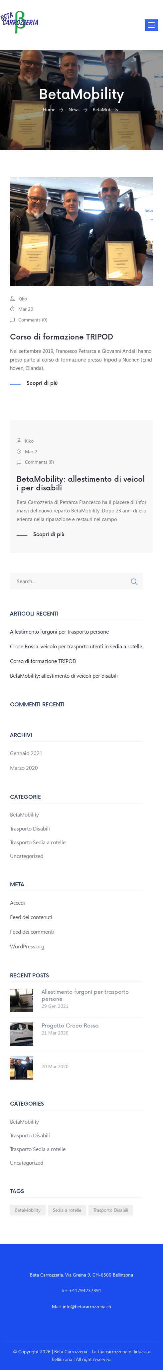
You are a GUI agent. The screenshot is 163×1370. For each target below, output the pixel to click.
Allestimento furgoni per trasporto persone (59, 631)
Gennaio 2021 (26, 752)
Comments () (32, 319)
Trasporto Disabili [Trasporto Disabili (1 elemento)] (110, 1210)
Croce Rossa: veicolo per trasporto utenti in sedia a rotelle (76, 646)
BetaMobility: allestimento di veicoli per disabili (81, 484)
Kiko (22, 298)
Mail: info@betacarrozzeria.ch (81, 1306)
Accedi (17, 902)
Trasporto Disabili (30, 828)
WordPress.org (27, 946)
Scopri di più (42, 383)
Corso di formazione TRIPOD (61, 337)
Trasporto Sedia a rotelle (38, 842)
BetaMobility (24, 814)
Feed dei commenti (32, 931)
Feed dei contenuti (31, 916)
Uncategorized (26, 855)
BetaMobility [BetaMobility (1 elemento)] (28, 1210)
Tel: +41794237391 (81, 1290)
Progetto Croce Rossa (70, 1025)
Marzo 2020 (24, 767)
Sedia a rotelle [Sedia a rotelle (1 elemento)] (67, 1210)
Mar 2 (31, 451)
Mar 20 (25, 309)
